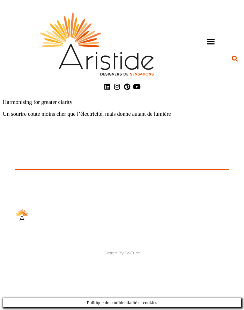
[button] (210, 41)
